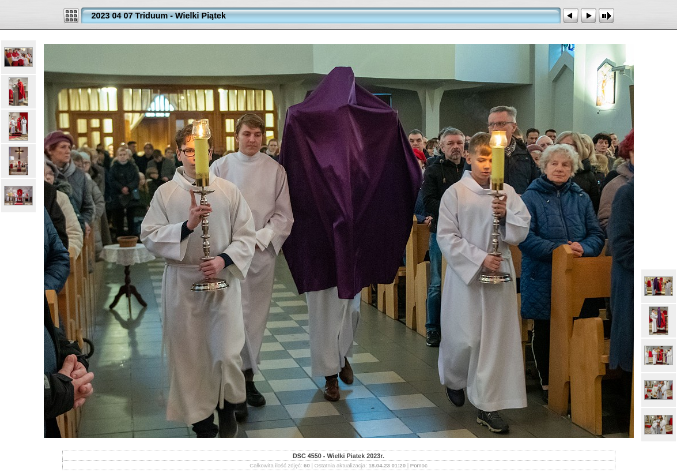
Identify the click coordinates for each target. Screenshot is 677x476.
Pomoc (419, 465)
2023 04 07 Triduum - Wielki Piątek (159, 15)
